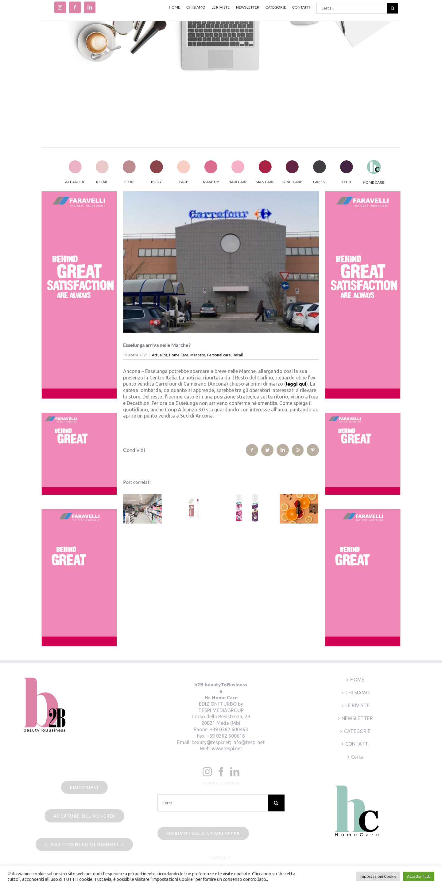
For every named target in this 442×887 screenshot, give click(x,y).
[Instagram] (207, 771)
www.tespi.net (227, 748)
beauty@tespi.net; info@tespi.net (228, 742)
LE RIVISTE (357, 705)
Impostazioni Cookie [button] (378, 876)
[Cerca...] (351, 8)
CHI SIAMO (357, 692)
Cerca (357, 756)
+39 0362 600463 (229, 729)
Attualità (159, 355)
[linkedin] (89, 7)
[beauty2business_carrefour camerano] (221, 262)
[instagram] (60, 7)
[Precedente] (127, 508)
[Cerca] (392, 8)
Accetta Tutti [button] (419, 876)
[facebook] (75, 7)
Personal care (219, 355)
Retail (238, 355)
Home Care (178, 355)
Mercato (197, 355)
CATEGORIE (357, 731)
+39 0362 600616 (226, 736)
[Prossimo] (313, 508)
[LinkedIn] (234, 771)
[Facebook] (221, 771)
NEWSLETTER (357, 718)
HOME (357, 679)
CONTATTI (357, 744)
